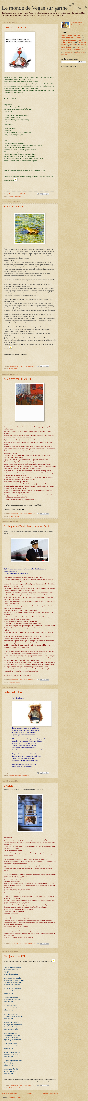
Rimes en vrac (25, 775)
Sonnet (73, 44)
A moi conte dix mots (80, 52)
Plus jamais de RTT (14, 956)
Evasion (8, 785)
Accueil (29, 1094)
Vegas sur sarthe (77, 22)
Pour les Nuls (76, 46)
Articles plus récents (9, 1094)
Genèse (78, 47)
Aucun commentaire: (29, 193)
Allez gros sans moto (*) (17, 378)
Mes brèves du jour (70, 35)
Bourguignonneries (66, 47)
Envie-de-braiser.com (15, 26)
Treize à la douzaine (68, 52)
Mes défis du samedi (14, 682)
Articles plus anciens (50, 1094)
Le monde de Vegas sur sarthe (35, 8)
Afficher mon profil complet (78, 25)
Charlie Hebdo (64, 54)
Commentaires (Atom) (15, 1097)
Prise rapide (66, 42)
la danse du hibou (13, 692)
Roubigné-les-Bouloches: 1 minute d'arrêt (27, 526)
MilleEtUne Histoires (14, 516)
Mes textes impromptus (15, 196)
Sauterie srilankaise (14, 206)
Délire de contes (13, 368)
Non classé (83, 51)
